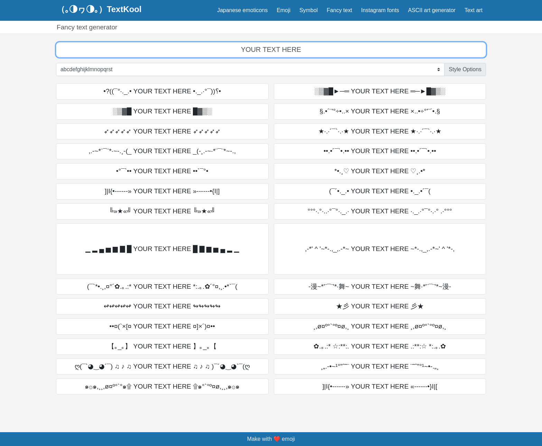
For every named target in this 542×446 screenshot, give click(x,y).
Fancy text (339, 10)
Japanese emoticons (242, 10)
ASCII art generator (432, 10)
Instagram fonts (380, 10)
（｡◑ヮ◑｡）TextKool (99, 9)
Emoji (283, 10)
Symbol (308, 10)
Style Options (465, 69)
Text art (474, 10)
